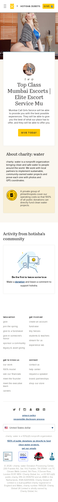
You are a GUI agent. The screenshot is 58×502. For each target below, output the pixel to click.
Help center (35, 369)
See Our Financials (12, 374)
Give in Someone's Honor (12, 337)
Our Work (8, 364)
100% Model (9, 369)
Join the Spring (10, 326)
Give (5, 321)
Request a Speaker (38, 374)
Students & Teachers (39, 335)
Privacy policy (29, 415)
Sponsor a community (14, 343)
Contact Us (34, 364)
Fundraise (34, 326)
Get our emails (29, 448)
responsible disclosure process (29, 419)
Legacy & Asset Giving (14, 347)
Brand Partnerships (39, 378)
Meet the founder (12, 378)
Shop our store (36, 383)
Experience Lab (36, 345)
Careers (7, 390)
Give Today (29, 132)
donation (20, 282)
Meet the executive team (12, 385)
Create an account (38, 321)
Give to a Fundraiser (13, 331)
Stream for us (36, 340)
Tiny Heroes (34, 331)
